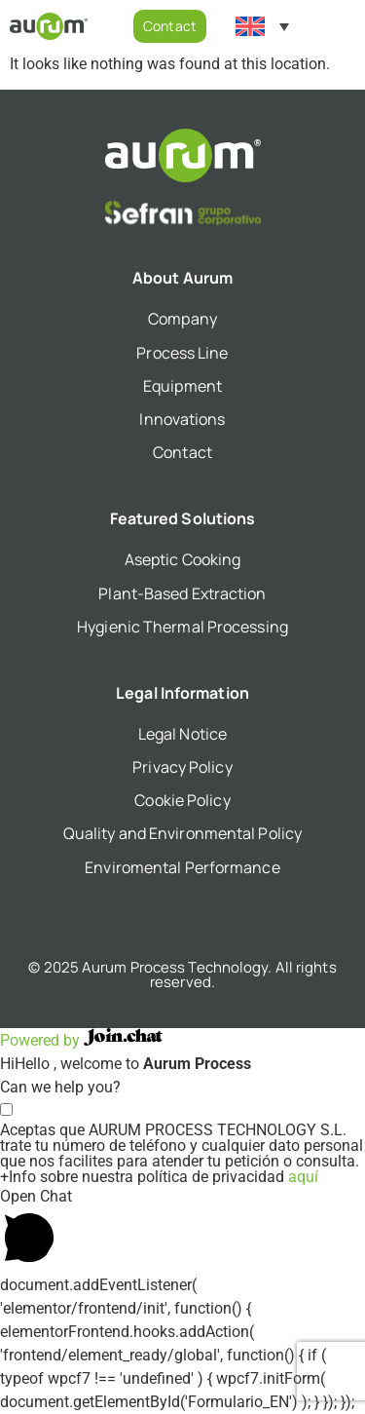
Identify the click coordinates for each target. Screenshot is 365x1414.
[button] (350, 26)
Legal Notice (182, 734)
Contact (182, 452)
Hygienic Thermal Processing (182, 626)
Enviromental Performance (182, 867)
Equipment (182, 386)
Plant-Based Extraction (182, 593)
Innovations (182, 419)
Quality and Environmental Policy (182, 833)
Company (182, 318)
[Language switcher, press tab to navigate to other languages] (262, 26)
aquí (303, 1176)
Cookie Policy (182, 800)
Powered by (81, 1040)
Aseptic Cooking (183, 559)
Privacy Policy (182, 767)
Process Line (182, 352)
